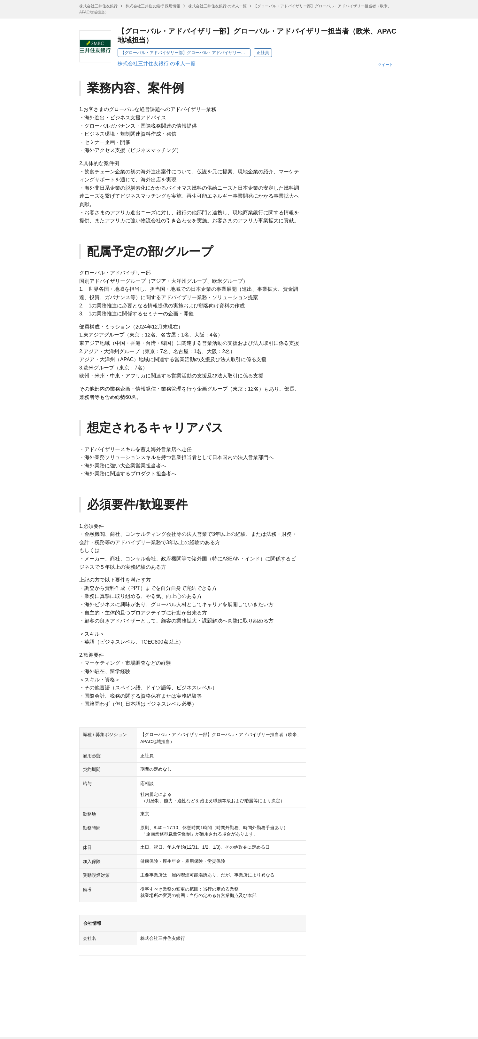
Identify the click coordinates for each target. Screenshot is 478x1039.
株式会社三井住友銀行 (99, 6)
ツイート (385, 64)
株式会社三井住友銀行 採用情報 (153, 6)
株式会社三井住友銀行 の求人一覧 (217, 6)
